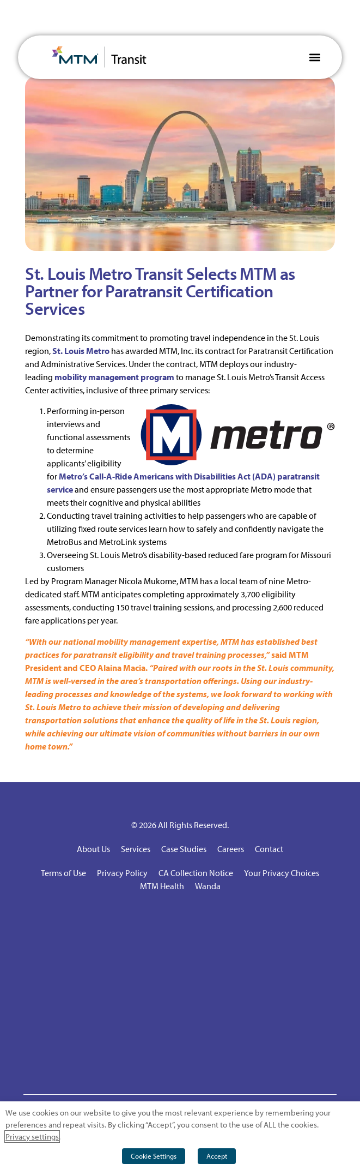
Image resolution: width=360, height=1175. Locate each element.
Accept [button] (216, 1156)
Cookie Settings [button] (153, 1156)
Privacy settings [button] (32, 1136)
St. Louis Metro (80, 350)
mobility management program (114, 376)
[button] (315, 57)
